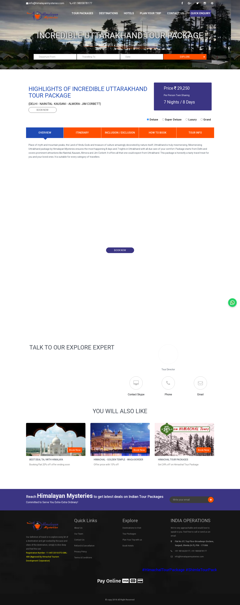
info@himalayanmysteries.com (46, 3)
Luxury (191, 119)
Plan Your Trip (150, 13)
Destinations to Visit (132, 528)
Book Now (74, 450)
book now (42, 110)
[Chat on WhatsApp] (232, 302)
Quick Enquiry (200, 13)
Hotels (129, 13)
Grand (206, 119)
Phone (168, 394)
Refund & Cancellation (84, 546)
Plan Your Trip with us (132, 540)
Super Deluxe (172, 119)
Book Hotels (128, 546)
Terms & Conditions (83, 557)
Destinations (108, 13)
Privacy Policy (80, 552)
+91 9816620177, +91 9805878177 (191, 551)
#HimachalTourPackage (167, 570)
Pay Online (120, 581)
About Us (78, 528)
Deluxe (152, 119)
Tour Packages (82, 13)
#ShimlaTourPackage (208, 570)
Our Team (78, 534)
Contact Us (175, 13)
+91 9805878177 (82, 3)
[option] (55, 447)
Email (200, 394)
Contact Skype (136, 394)
